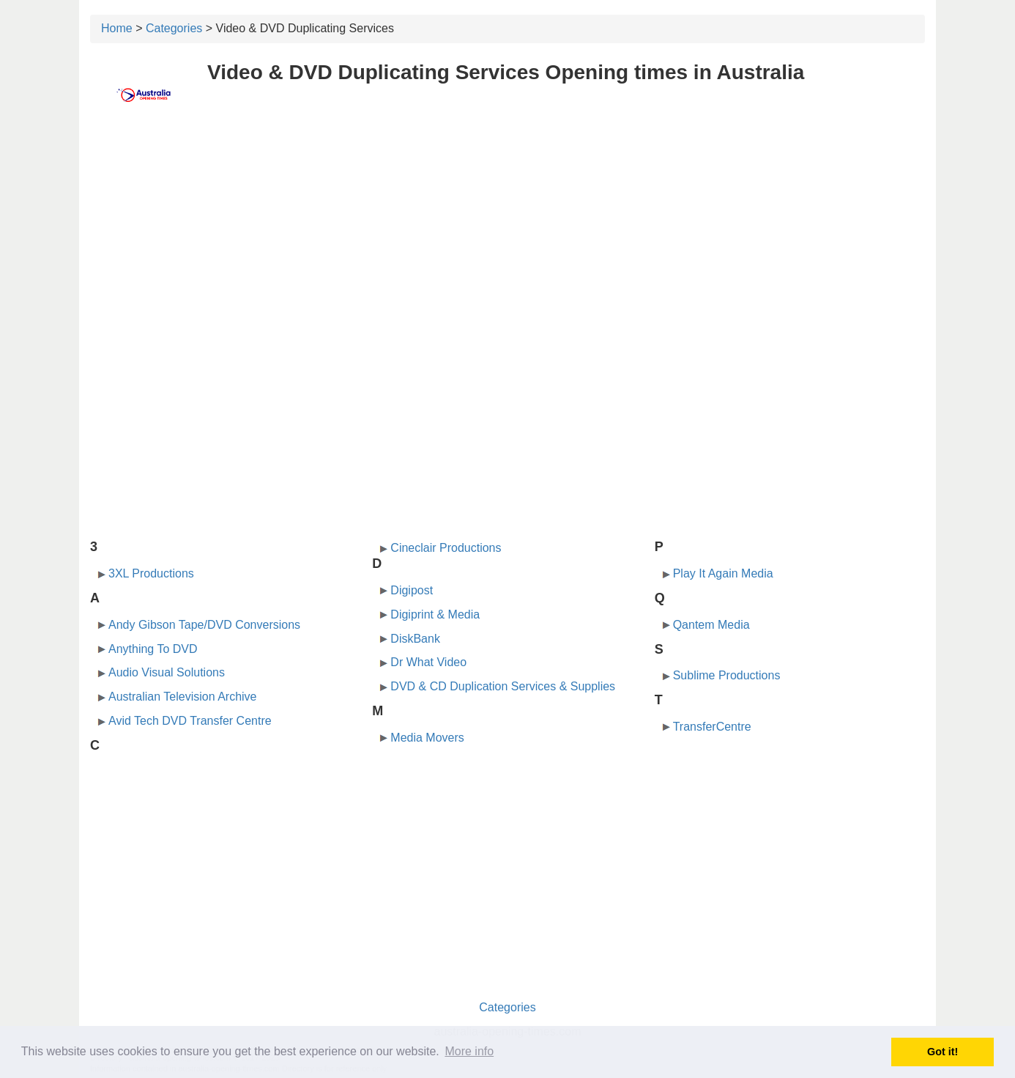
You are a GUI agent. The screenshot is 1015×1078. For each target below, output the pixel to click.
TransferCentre (712, 726)
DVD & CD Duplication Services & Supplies (502, 686)
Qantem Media (711, 625)
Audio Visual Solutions (166, 672)
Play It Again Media (723, 573)
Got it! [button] (942, 1051)
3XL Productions (151, 573)
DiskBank (415, 638)
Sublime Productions (727, 675)
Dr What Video (428, 662)
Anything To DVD (153, 649)
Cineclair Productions (445, 548)
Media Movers (427, 737)
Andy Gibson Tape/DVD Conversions (204, 625)
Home (117, 28)
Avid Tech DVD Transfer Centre (190, 721)
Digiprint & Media (435, 614)
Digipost (411, 590)
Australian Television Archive (182, 696)
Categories (174, 28)
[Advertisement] (507, 232)
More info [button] (469, 1051)
